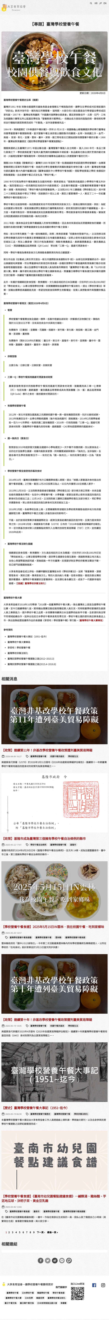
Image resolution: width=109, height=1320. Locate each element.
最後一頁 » (52, 1233)
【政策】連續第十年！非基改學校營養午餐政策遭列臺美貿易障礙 (46, 1020)
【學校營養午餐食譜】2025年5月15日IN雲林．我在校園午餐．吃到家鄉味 (52, 927)
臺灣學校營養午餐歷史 (40, 1114)
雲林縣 (58, 938)
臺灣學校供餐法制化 (18, 653)
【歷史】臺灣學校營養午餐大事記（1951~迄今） (35, 1108)
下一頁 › (41, 1233)
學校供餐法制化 (81, 1114)
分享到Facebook (40, 1261)
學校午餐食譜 (58, 1293)
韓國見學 (40, 1298)
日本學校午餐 (28, 1293)
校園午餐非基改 (57, 757)
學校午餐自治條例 (38, 845)
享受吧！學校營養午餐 (19, 648)
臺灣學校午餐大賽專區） (92, 621)
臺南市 (36, 1212)
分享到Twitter (48, 1261)
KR (96, 3)
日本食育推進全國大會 (47, 1303)
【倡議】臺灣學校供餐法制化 (31, 584)
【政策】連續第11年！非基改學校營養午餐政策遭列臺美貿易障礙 (46, 750)
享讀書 (63, 1303)
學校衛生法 (73, 757)
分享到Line (62, 1261)
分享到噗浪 (69, 1261)
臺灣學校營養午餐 (38, 757)
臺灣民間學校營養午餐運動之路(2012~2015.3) (31, 659)
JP (100, 3)
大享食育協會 (94, 1286)
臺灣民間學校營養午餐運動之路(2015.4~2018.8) (32, 665)
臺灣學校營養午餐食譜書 (21, 938)
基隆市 (73, 845)
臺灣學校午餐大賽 (13, 1298)
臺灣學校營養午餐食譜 (75, 938)
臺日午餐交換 (10, 1303)
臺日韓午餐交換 (27, 1303)
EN (104, 3)
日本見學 (29, 1298)
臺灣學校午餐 (12, 1293)
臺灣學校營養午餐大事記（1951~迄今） (28, 637)
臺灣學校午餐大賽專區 (19, 642)
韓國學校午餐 (43, 1293)
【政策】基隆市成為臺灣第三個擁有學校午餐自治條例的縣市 (43, 839)
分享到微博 (55, 1261)
